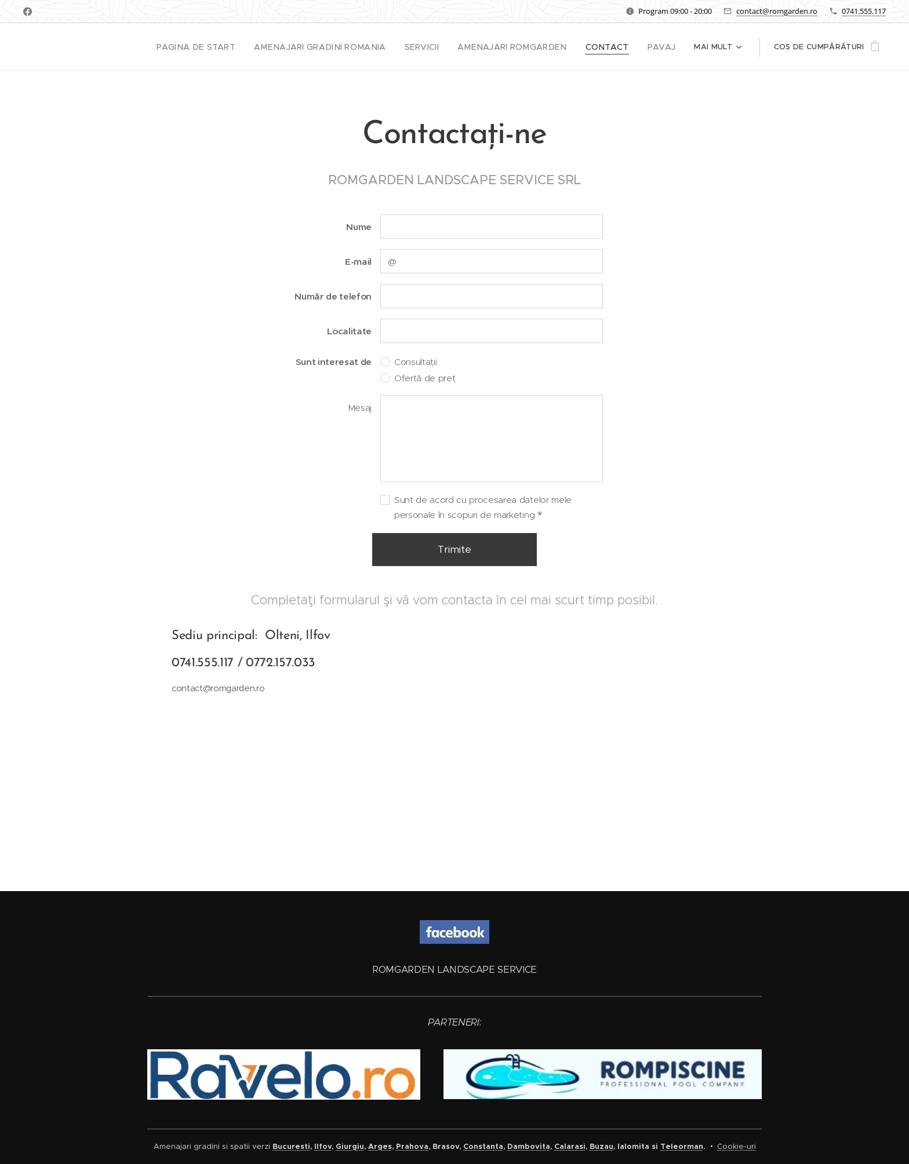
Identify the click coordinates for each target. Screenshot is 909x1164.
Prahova (412, 1146)
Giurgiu (350, 1146)
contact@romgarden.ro (776, 11)
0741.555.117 (864, 11)
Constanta (483, 1146)
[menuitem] (131, 46)
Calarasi (570, 1146)
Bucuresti (291, 1146)
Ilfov (323, 1146)
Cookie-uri (736, 1146)
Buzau (601, 1146)
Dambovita (528, 1146)
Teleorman (681, 1146)
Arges (380, 1146)
